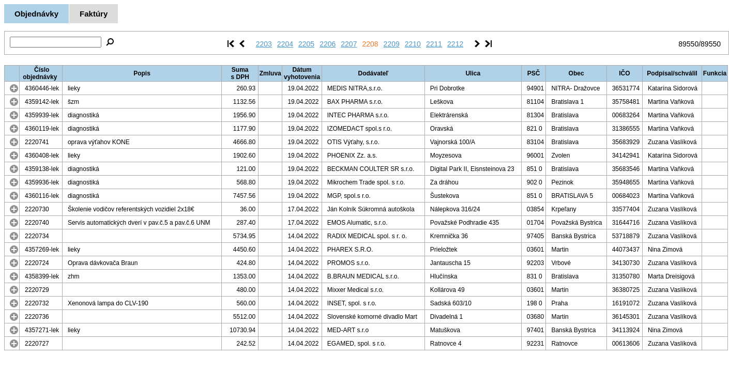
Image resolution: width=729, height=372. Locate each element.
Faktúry (94, 13)
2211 (434, 44)
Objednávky (36, 13)
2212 (455, 44)
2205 (306, 44)
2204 (285, 44)
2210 (413, 44)
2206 (328, 44)
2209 (392, 44)
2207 (349, 44)
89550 (688, 44)
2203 (264, 44)
